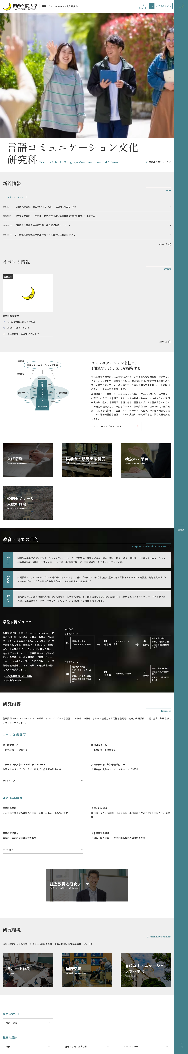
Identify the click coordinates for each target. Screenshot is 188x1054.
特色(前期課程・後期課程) (18, 554)
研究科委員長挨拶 (15, 936)
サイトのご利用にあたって (117, 1049)
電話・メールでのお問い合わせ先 (22, 960)
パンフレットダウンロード (107, 304)
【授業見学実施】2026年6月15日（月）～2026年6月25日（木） (46, 85)
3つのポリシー (131, 925)
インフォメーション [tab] (14, 75)
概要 (8, 925)
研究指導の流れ (13, 559)
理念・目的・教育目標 (76, 925)
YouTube (98, 1042)
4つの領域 (8, 728)
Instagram (82, 1042)
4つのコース (9, 659)
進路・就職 (11, 901)
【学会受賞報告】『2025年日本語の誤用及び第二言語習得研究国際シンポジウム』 (56, 94)
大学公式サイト (163, 6)
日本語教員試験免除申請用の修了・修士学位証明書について (45, 113)
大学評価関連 (143, 1049)
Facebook (66, 1042)
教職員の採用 (163, 1049)
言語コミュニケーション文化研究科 (60, 6)
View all (163, 123)
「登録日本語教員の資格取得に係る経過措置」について (43, 103)
